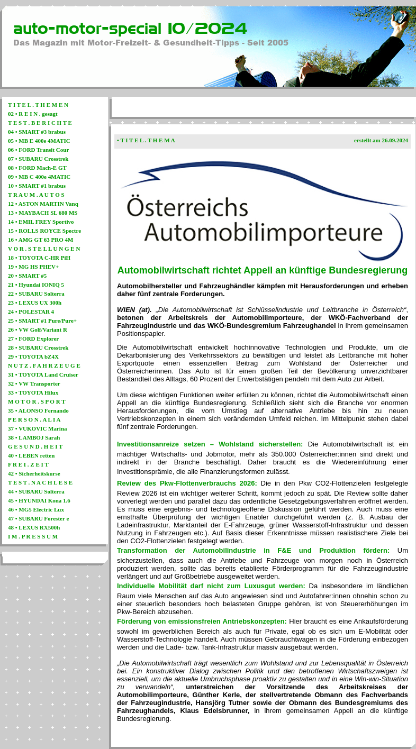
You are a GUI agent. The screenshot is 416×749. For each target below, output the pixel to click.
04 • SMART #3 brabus (37, 132)
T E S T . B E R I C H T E (40, 123)
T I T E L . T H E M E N (38, 105)
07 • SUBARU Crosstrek (38, 159)
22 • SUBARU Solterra (36, 293)
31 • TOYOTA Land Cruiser (43, 374)
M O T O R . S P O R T (37, 401)
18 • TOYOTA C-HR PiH (39, 257)
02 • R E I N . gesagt (33, 114)
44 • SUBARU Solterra (36, 491)
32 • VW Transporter (34, 383)
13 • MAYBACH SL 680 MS (43, 212)
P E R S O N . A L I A (34, 419)
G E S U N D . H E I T (35, 446)
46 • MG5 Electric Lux (36, 509)
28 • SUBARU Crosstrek (38, 347)
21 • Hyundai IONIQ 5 (36, 284)
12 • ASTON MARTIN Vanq (43, 203)
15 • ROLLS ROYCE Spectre (44, 230)
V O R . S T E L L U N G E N (44, 248)
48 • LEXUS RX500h (34, 527)
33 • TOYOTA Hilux (33, 392)
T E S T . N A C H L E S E (40, 482)
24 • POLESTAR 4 (31, 311)
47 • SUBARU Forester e (38, 518)
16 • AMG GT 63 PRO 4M (40, 239)
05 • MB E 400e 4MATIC (39, 141)
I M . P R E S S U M (33, 536)
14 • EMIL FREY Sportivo (41, 221)
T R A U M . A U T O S (36, 194)
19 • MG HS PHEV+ (33, 266)
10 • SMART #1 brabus (37, 185)
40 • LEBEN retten (31, 455)
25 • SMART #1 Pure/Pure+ (42, 320)
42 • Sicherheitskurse (34, 473)
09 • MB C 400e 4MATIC (39, 176)
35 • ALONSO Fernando (38, 410)
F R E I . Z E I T (28, 464)
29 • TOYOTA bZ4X (33, 356)
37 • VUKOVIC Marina (37, 428)
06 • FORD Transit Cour (38, 150)
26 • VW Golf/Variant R (37, 329)
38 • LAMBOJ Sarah (34, 437)
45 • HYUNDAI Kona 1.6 (39, 500)
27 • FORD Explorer (33, 338)
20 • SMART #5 (27, 275)
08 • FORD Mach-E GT (37, 168)
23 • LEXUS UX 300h (34, 302)
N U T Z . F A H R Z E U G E (44, 365)
